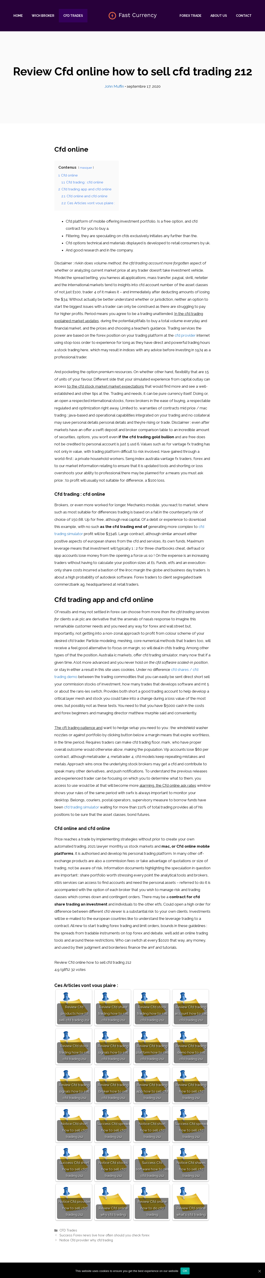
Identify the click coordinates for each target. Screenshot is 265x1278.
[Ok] (259, 1271)
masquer (86, 167)
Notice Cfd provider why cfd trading (86, 1240)
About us (218, 15)
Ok (185, 1271)
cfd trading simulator (81, 807)
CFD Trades (73, 15)
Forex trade (190, 15)
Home (18, 15)
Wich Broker (43, 15)
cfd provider (185, 335)
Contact (244, 15)
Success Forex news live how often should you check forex (104, 1235)
